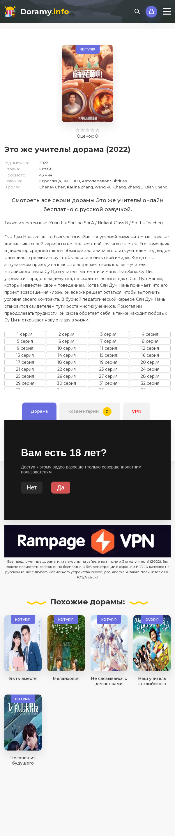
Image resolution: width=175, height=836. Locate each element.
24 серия (150, 369)
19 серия (108, 362)
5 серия (25, 341)
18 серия (66, 362)
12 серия (150, 348)
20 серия (150, 362)
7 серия (108, 341)
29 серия (25, 383)
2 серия (67, 334)
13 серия (25, 355)
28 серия (150, 376)
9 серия (25, 348)
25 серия (25, 376)
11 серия (108, 348)
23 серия (108, 369)
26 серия (66, 376)
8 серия (150, 341)
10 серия (66, 348)
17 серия (25, 362)
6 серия (67, 341)
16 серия (150, 355)
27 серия (108, 376)
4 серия (150, 334)
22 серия (66, 369)
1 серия (25, 334)
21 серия (25, 369)
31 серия (108, 383)
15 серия (108, 355)
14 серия (67, 355)
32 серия (150, 383)
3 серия (108, 334)
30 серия (66, 383)
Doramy (44, 11)
